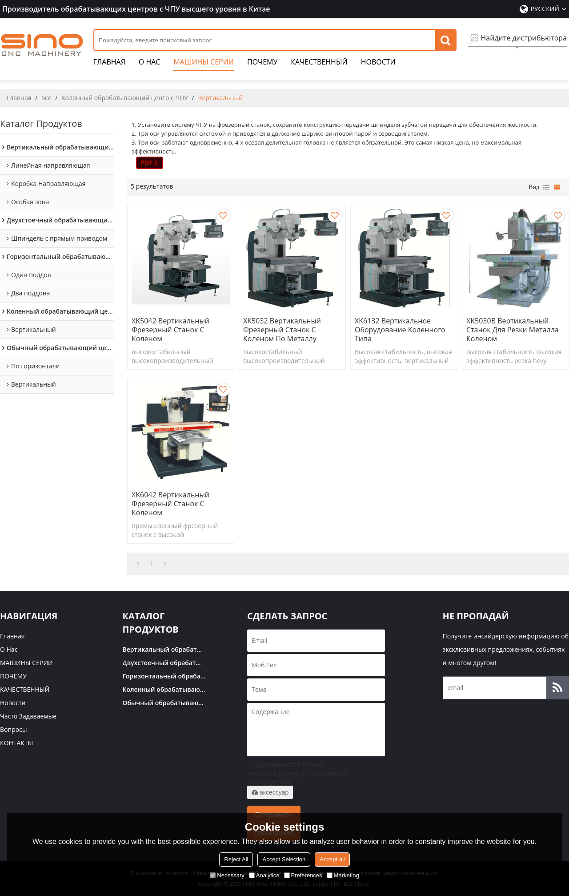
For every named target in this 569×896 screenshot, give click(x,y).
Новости (378, 64)
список (546, 187)
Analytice (264, 875)
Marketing (343, 875)
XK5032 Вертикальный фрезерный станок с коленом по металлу (282, 329)
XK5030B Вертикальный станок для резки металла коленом (512, 329)
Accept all (332, 859)
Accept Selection (283, 859)
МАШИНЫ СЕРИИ (203, 64)
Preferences (303, 875)
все (46, 97)
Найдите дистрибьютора (524, 38)
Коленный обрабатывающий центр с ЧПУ (124, 97)
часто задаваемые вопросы (28, 723)
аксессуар (270, 792)
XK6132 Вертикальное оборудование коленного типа (400, 329)
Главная (109, 64)
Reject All (236, 859)
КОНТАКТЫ (16, 743)
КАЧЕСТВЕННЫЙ (319, 64)
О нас (149, 64)
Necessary (227, 875)
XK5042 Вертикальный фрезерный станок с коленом (170, 329)
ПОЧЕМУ (262, 64)
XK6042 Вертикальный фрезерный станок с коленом (170, 503)
